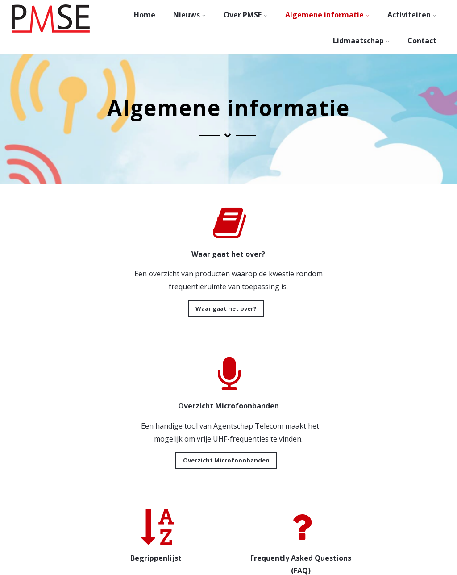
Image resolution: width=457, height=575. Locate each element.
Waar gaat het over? (117, 308)
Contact (421, 41)
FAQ (226, 473)
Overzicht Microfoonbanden (334, 308)
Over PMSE (245, 15)
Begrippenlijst (81, 473)
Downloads (371, 460)
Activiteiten (411, 15)
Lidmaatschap (361, 41)
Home (144, 15)
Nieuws (189, 15)
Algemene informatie (327, 15)
